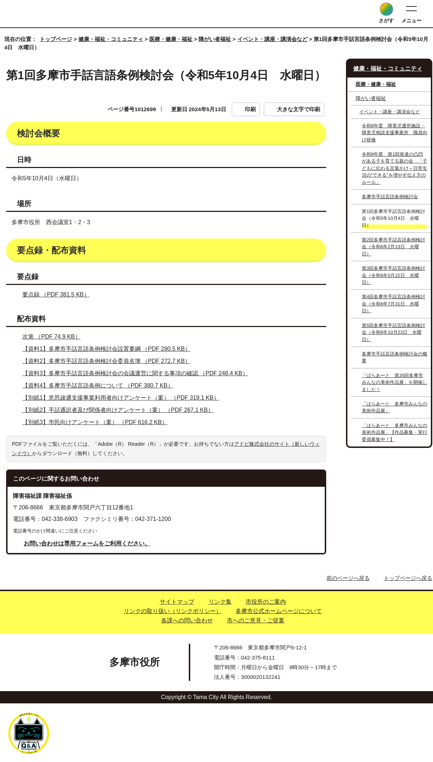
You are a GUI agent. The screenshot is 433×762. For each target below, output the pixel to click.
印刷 (250, 109)
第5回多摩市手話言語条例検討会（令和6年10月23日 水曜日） (393, 332)
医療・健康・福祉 (170, 39)
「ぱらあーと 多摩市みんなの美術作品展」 (394, 407)
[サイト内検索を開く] (386, 9)
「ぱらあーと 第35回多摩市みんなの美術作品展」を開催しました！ (394, 382)
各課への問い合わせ (187, 679)
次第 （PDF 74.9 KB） (54, 395)
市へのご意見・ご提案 (255, 679)
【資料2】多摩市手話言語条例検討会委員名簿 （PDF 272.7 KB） (109, 420)
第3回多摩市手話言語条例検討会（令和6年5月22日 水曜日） (393, 275)
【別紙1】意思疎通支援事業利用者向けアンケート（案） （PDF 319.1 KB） (123, 456)
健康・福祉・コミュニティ (110, 39)
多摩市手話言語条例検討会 (390, 196)
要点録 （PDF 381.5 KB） (59, 353)
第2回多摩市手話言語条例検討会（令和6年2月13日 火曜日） (393, 247)
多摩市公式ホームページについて (279, 670)
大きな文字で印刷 (298, 109)
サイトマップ (177, 660)
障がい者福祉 (215, 39)
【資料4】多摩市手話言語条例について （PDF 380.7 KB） (100, 444)
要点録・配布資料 (197, 151)
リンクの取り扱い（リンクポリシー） (173, 670)
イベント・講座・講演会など (272, 39)
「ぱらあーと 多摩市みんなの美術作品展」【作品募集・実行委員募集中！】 (394, 432)
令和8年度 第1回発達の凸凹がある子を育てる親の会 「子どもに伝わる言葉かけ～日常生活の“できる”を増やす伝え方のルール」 (394, 168)
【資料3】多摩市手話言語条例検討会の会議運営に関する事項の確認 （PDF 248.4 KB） (138, 432)
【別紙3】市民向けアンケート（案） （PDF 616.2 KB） (98, 481)
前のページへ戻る (348, 637)
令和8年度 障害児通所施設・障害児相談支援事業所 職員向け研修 (394, 132)
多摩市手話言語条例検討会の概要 (394, 357)
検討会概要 (34, 151)
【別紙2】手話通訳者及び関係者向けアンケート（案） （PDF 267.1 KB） (121, 469)
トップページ (56, 39)
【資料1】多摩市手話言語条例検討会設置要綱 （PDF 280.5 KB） (109, 407)
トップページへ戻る (408, 637)
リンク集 (220, 660)
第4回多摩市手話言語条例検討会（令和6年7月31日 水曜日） (393, 303)
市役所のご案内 (266, 660)
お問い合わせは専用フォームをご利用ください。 (87, 602)
